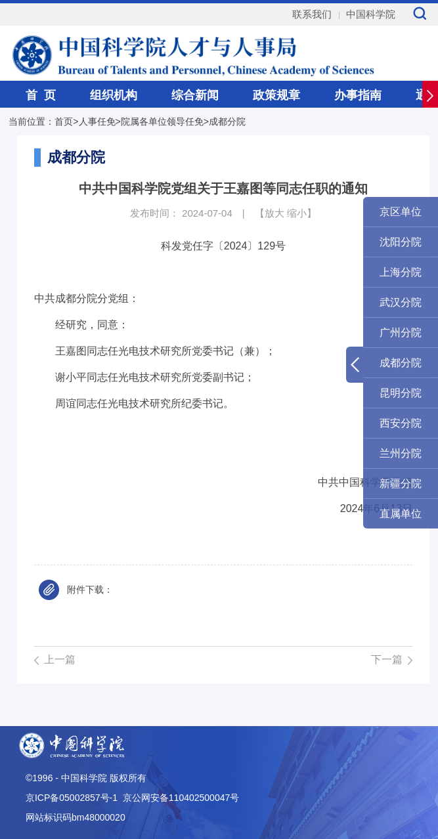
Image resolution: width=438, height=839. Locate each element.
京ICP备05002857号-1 (72, 797)
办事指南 (358, 95)
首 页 (41, 95)
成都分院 (227, 121)
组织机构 (113, 95)
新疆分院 (401, 483)
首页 (64, 121)
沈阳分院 (401, 241)
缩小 (297, 213)
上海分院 (401, 272)
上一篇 (60, 659)
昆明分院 (401, 392)
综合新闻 (195, 95)
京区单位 (401, 211)
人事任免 (97, 121)
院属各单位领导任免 (162, 121)
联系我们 (312, 14)
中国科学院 (370, 14)
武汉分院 (401, 302)
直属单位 (401, 513)
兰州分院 (401, 453)
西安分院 (401, 423)
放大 (274, 213)
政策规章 (276, 95)
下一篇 (387, 659)
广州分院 (401, 332)
